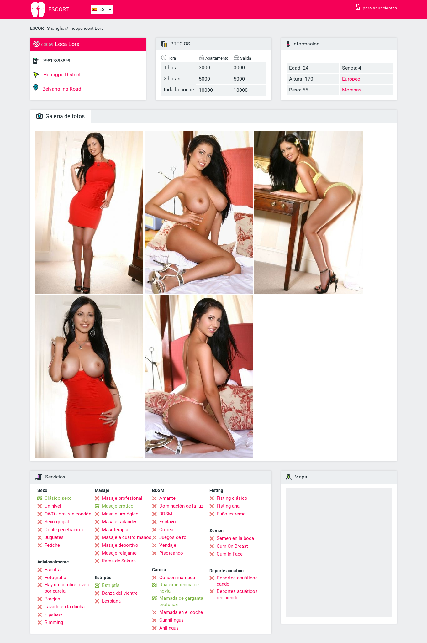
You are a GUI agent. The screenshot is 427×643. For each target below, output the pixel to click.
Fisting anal (229, 506)
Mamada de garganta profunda (181, 601)
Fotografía (55, 577)
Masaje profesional (122, 498)
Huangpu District (57, 74)
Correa (166, 529)
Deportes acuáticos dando (237, 581)
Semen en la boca (235, 538)
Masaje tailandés (120, 522)
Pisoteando (171, 553)
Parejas (52, 599)
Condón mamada (177, 577)
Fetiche (52, 545)
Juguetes (54, 537)
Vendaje (167, 545)
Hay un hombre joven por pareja (67, 588)
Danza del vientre (120, 593)
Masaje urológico (120, 514)
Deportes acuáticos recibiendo (237, 594)
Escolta (53, 569)
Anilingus (169, 628)
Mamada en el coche (181, 612)
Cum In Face (230, 554)
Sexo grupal (57, 522)
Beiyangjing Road (57, 88)
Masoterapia (115, 529)
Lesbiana (111, 601)
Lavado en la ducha (65, 606)
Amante (167, 498)
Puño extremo (231, 514)
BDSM (165, 514)
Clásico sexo (58, 498)
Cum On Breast (232, 546)
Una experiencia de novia (179, 588)
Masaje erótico (118, 506)
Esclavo (167, 522)
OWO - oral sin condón (68, 514)
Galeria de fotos (60, 116)
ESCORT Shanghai (48, 28)
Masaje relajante (119, 553)
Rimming (54, 622)
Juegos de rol (173, 537)
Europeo (351, 79)
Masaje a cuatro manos (126, 537)
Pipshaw (53, 614)
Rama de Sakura (119, 561)
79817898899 (56, 61)
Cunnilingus (171, 620)
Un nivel (53, 506)
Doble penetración (64, 529)
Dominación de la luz (181, 506)
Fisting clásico (232, 498)
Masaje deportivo (120, 545)
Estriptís (110, 585)
